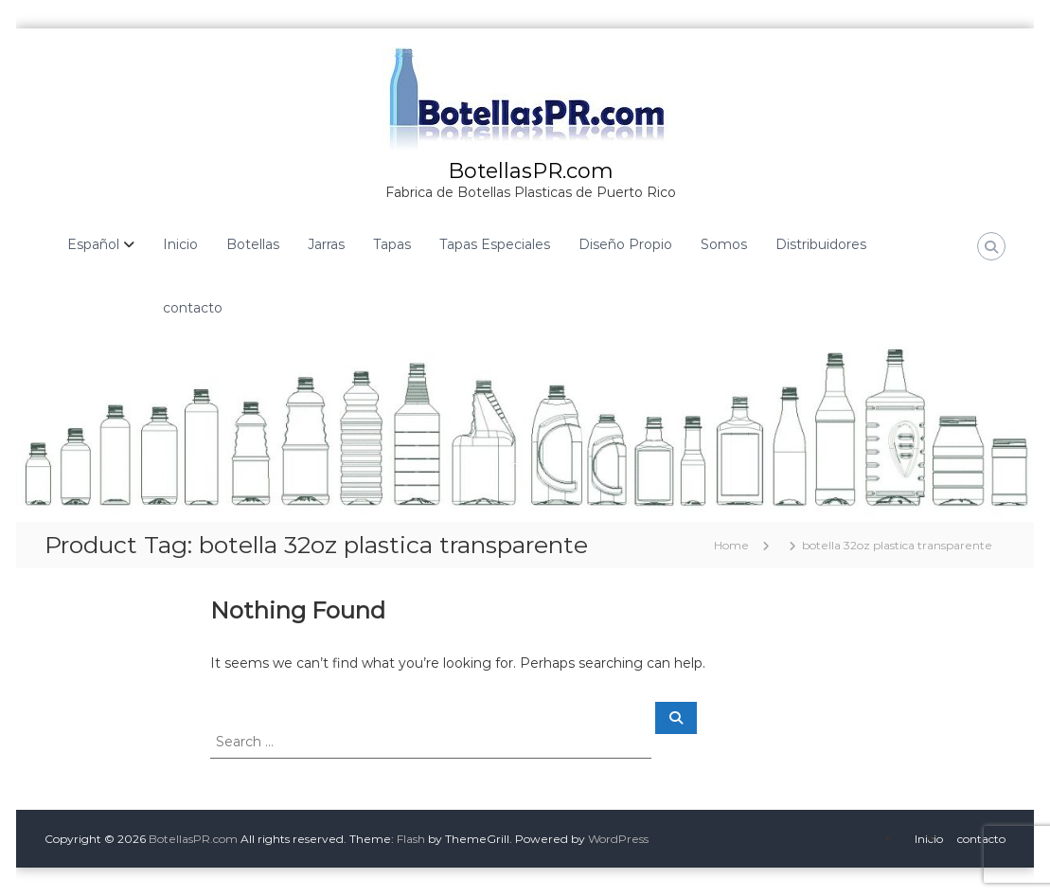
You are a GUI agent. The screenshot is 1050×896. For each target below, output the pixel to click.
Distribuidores (820, 244)
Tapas (392, 244)
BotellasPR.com (531, 171)
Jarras (326, 244)
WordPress (618, 839)
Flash (411, 839)
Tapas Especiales (494, 244)
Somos (724, 244)
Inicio (180, 244)
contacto (192, 307)
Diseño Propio (625, 244)
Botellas (252, 244)
